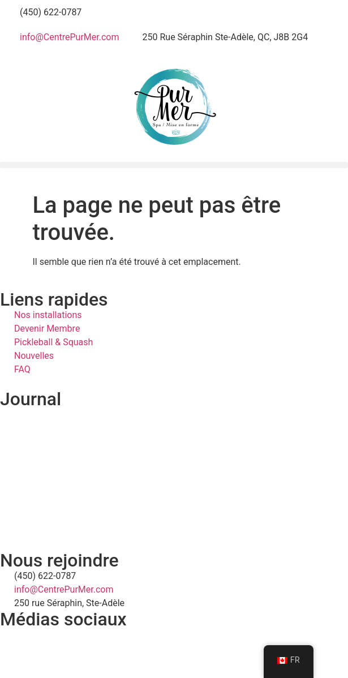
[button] (174, 165)
